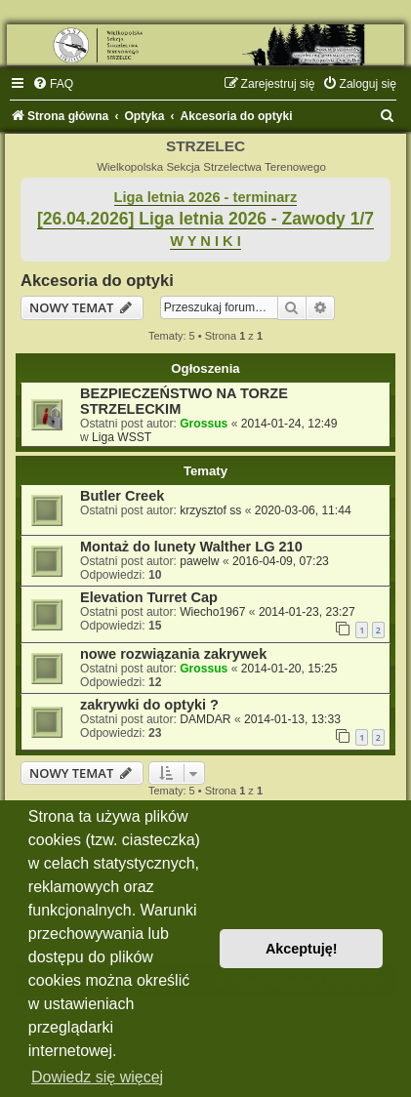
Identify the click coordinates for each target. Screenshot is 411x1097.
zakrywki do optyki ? (149, 704)
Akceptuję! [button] (302, 948)
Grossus (203, 423)
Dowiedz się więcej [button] (97, 1077)
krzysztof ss (210, 510)
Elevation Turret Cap (149, 597)
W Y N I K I (205, 241)
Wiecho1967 (212, 612)
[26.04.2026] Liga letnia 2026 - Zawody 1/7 (205, 218)
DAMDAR (205, 719)
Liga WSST (121, 437)
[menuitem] (52, 84)
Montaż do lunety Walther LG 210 (191, 546)
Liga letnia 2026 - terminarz (206, 197)
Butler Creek (122, 496)
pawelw (199, 561)
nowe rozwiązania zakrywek (173, 654)
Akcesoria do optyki (97, 280)
